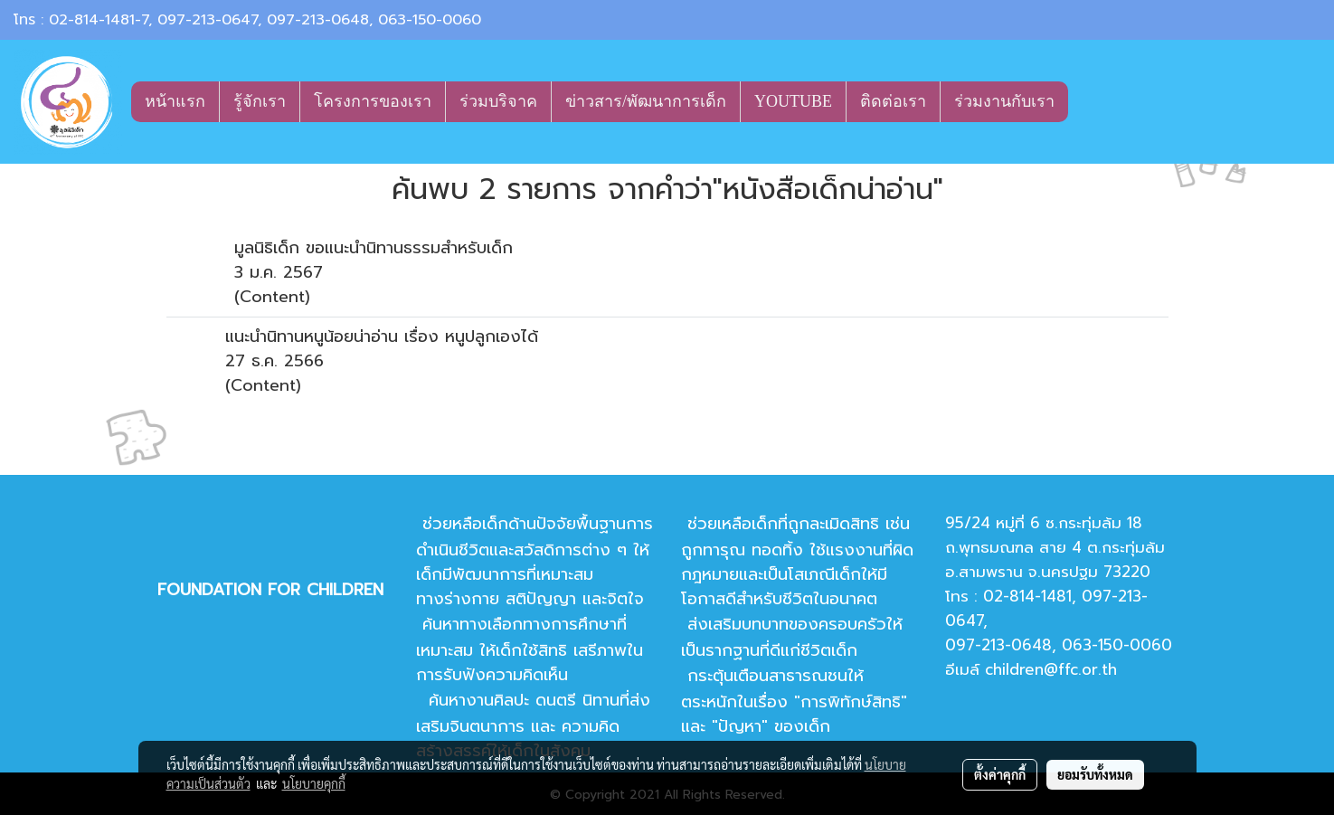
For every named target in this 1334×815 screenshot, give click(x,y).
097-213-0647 (207, 20)
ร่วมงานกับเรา (1004, 101)
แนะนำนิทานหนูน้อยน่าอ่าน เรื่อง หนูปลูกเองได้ (381, 336)
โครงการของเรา (372, 101)
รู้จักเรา (259, 101)
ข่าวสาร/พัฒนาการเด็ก (645, 101)
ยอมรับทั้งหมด (1095, 774)
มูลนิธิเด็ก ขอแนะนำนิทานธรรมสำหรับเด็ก (373, 248)
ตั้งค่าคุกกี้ (1000, 774)
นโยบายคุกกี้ (313, 783)
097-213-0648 (318, 20)
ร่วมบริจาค (498, 101)
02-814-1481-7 (98, 20)
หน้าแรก (175, 101)
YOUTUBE (793, 101)
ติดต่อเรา (893, 101)
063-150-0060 (429, 20)
